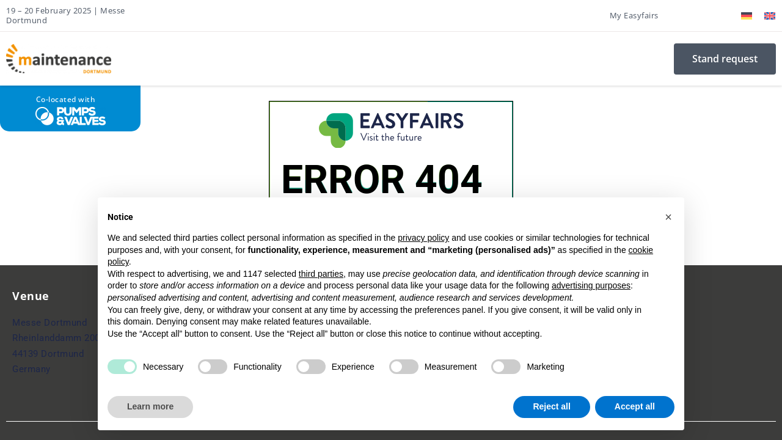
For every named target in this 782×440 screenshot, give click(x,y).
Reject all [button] (551, 406)
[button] (668, 217)
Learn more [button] (150, 406)
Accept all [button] (635, 406)
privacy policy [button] (423, 238)
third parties (321, 274)
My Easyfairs (634, 15)
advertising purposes (591, 285)
